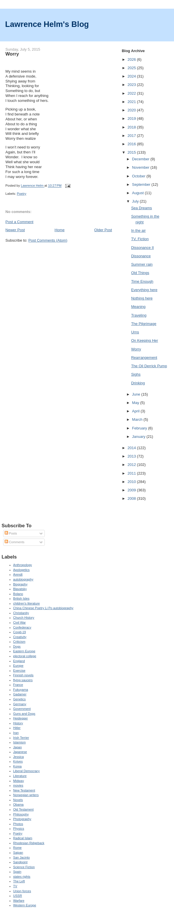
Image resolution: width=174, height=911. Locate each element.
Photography (22, 819)
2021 (132, 102)
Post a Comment (19, 222)
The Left (19, 881)
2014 (132, 448)
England (19, 661)
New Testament (24, 790)
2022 (132, 93)
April (136, 411)
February (140, 428)
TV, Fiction (140, 239)
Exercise (19, 670)
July (136, 201)
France (18, 684)
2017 (132, 135)
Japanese (20, 752)
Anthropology (22, 565)
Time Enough (142, 281)
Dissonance (141, 256)
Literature (20, 776)
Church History (23, 617)
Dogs (17, 646)
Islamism (19, 742)
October (139, 176)
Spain (17, 871)
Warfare (19, 900)
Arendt (18, 574)
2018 (132, 127)
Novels (18, 800)
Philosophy (21, 814)
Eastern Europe (24, 651)
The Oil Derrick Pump (149, 366)
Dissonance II (142, 247)
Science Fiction (24, 867)
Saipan (18, 852)
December (141, 159)
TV (15, 886)
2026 (132, 59)
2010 (132, 482)
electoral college (24, 656)
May (136, 403)
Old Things (140, 273)
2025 (132, 68)
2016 (132, 144)
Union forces (22, 891)
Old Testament (23, 809)
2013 (132, 456)
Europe (18, 665)
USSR (17, 895)
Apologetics (21, 570)
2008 (132, 498)
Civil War (19, 622)
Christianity (21, 613)
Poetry (21, 193)
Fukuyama (20, 689)
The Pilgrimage (143, 324)
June (136, 394)
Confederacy (22, 627)
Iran (16, 732)
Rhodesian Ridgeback (28, 843)
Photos (18, 824)
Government (22, 708)
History (18, 723)
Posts (11, 533)
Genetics (19, 699)
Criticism (19, 641)
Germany (19, 704)
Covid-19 (19, 632)
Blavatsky (20, 589)
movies (18, 785)
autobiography (23, 579)
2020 (132, 110)
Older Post (103, 230)
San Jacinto (21, 857)
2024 (132, 76)
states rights (22, 876)
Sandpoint (20, 862)
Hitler (17, 728)
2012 (132, 464)
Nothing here (141, 298)
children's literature (26, 603)
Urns (135, 332)
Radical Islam (22, 838)
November (141, 167)
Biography (20, 584)
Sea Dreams (141, 208)
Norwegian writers (26, 795)
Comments (14, 542)
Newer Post (15, 230)
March (138, 419)
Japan (17, 747)
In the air (138, 230)
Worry (136, 349)
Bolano (18, 594)
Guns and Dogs (24, 713)
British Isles (21, 598)
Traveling (138, 315)
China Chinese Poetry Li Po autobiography (43, 608)
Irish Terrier (21, 737)
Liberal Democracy (26, 771)
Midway (18, 781)
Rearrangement (144, 357)
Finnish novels (23, 675)
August (138, 193)
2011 (132, 473)
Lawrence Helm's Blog (47, 24)
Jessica (18, 756)
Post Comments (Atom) (47, 240)
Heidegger (20, 718)
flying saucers (23, 680)
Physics (18, 828)
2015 (132, 152)
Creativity (20, 637)
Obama (18, 804)
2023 (132, 84)
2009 (132, 490)
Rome (17, 847)
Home (60, 230)
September (141, 184)
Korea (17, 766)
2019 (132, 118)
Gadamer (20, 694)
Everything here (144, 290)
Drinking (138, 383)
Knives (18, 761)
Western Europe (24, 905)
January (139, 436)
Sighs (136, 374)
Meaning (138, 306)
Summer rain (141, 264)
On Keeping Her (144, 340)
